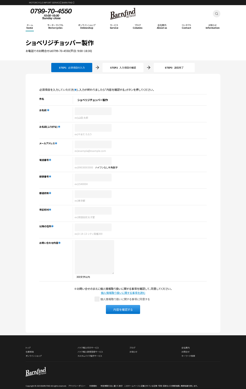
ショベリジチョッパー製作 (60, 42)
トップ (28, 347)
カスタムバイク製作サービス (90, 355)
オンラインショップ (34, 355)
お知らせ (133, 351)
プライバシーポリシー (77, 385)
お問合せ (185, 351)
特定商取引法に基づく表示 (112, 385)
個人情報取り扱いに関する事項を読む (123, 293)
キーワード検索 (188, 355)
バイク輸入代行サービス (88, 347)
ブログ (132, 347)
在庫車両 (30, 351)
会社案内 (185, 347)
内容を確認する (123, 309)
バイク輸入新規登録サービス (90, 351)
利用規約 (93, 385)
